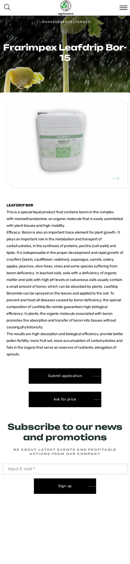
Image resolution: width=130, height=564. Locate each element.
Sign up (65, 486)
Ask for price (65, 399)
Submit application (65, 376)
